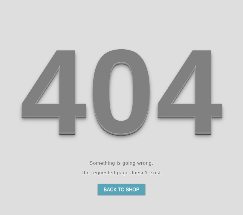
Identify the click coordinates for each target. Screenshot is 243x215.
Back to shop (121, 189)
